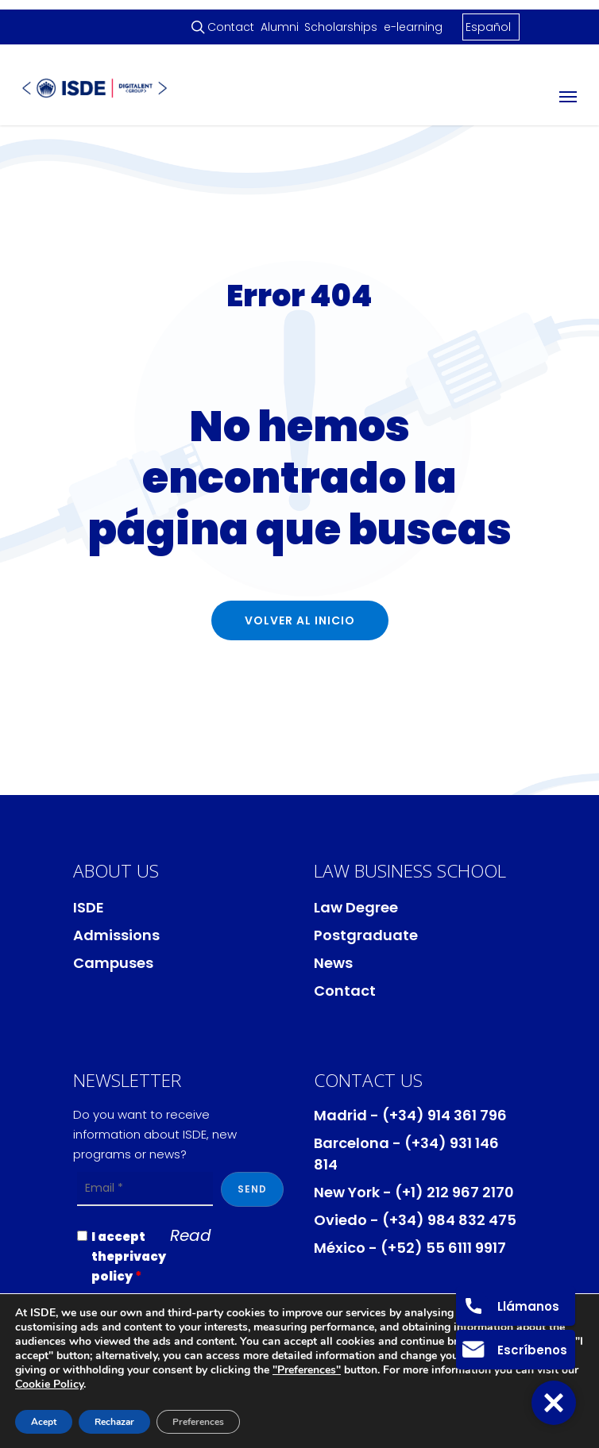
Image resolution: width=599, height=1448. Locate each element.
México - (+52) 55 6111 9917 (410, 1248)
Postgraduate (366, 935)
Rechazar (114, 1421)
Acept (43, 1421)
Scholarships (340, 27)
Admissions (116, 935)
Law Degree (356, 907)
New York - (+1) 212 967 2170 (414, 1192)
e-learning (413, 27)
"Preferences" (306, 1370)
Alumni (280, 27)
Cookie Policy (49, 1384)
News (333, 963)
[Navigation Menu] (568, 96)
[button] (553, 1403)
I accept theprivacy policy (128, 1256)
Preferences (198, 1421)
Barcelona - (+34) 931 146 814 (406, 1153)
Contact (230, 27)
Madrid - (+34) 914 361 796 (410, 1115)
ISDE (88, 907)
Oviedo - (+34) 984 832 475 (415, 1220)
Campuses (113, 963)
